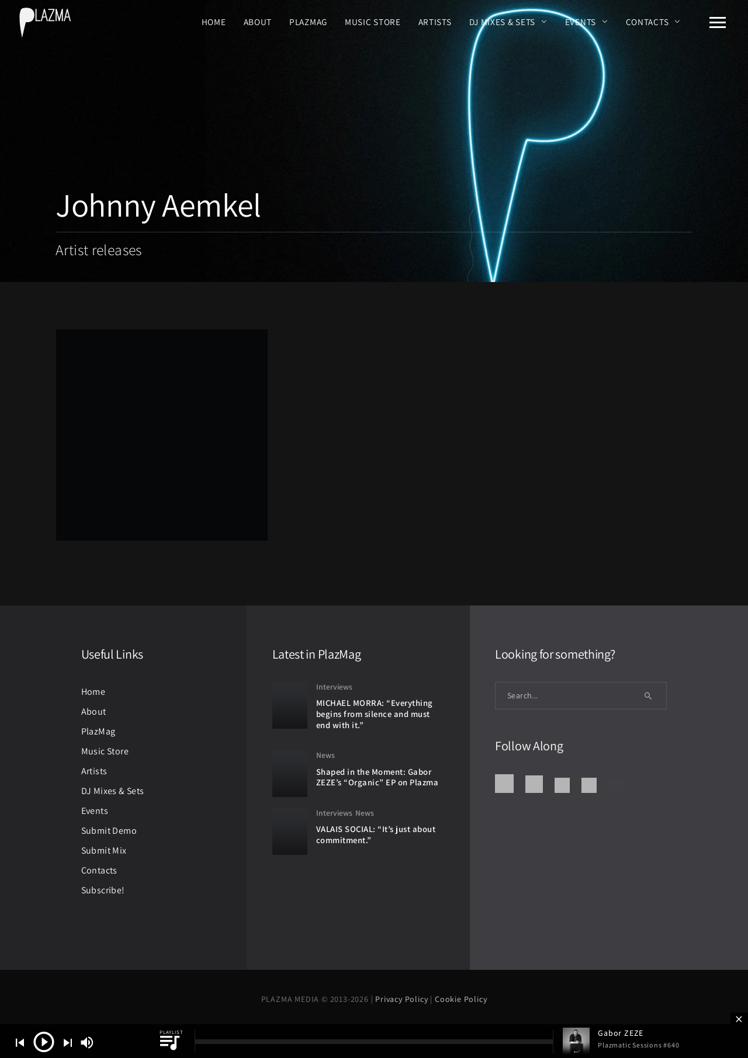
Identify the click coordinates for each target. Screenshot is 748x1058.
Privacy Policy (402, 999)
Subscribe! (103, 890)
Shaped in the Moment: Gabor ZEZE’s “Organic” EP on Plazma (377, 777)
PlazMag (308, 21)
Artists (435, 21)
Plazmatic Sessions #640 (638, 1044)
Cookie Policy (461, 999)
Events (580, 21)
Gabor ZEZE (620, 1033)
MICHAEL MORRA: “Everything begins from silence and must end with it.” (374, 713)
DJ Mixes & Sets (502, 21)
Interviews (334, 686)
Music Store (373, 21)
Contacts (647, 21)
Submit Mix (104, 850)
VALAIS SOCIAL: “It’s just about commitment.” (376, 834)
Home (214, 21)
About (258, 21)
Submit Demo (109, 830)
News (325, 755)
